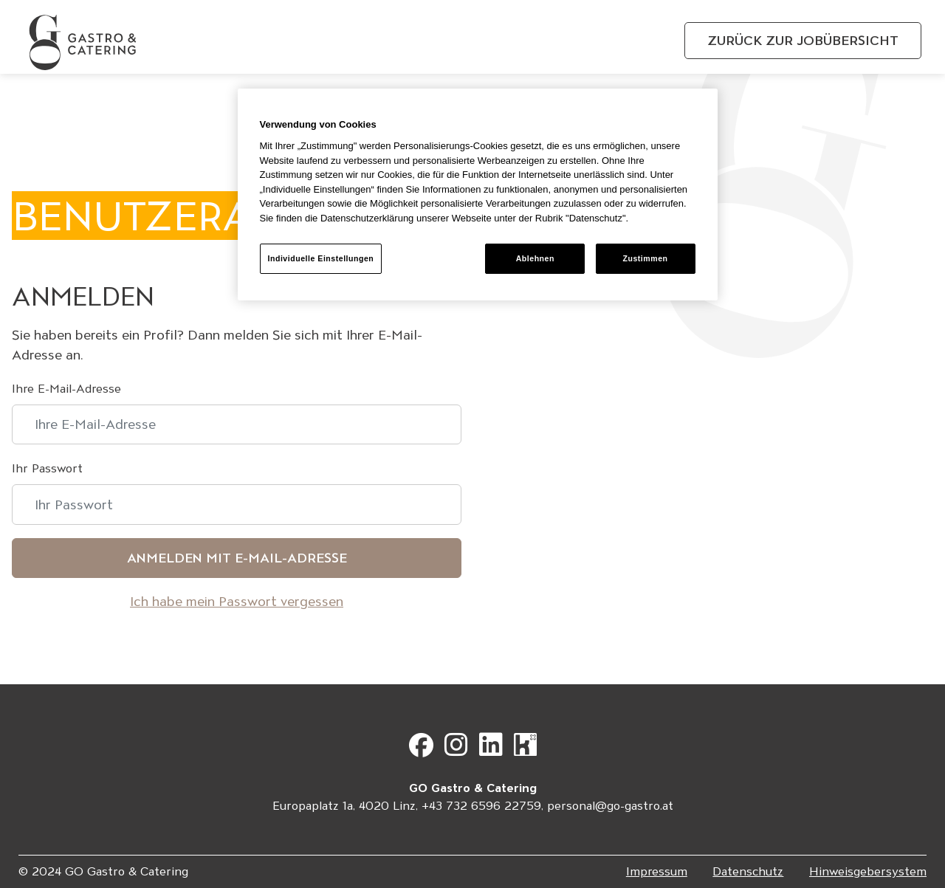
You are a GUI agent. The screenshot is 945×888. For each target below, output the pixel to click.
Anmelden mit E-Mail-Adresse (237, 557)
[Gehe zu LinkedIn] (494, 750)
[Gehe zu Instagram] (459, 750)
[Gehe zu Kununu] (525, 750)
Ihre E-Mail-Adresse (66, 389)
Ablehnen (535, 258)
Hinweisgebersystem (868, 871)
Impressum (656, 871)
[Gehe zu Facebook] (425, 750)
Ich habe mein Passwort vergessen (236, 601)
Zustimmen (644, 258)
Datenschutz (747, 871)
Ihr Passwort (47, 468)
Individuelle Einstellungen (321, 258)
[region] (478, 194)
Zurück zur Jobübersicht (802, 40)
